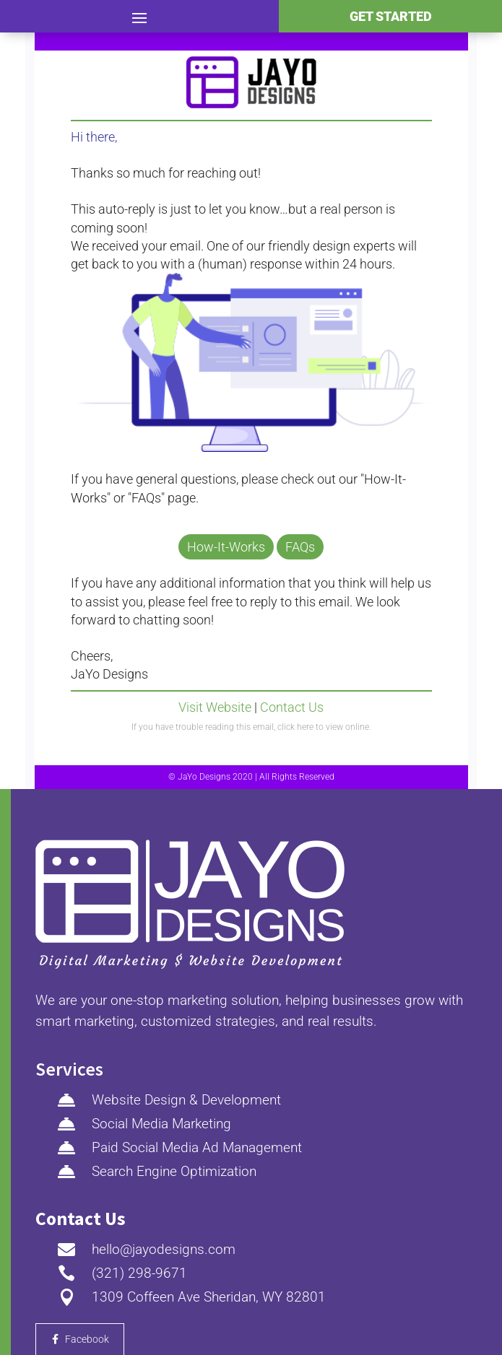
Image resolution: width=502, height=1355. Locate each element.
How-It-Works (226, 546)
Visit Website (214, 707)
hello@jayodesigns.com (163, 1249)
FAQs (300, 546)
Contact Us (292, 707)
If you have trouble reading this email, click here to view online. (251, 727)
